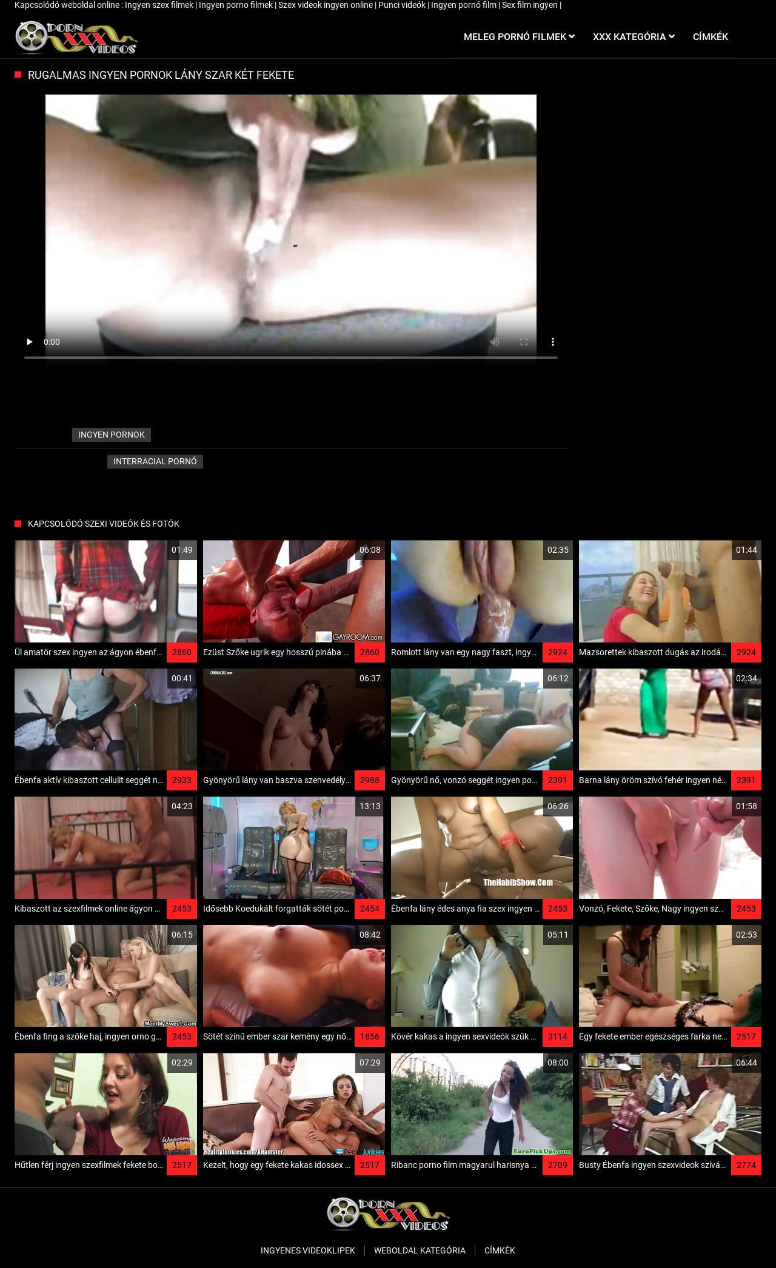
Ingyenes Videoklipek (308, 1250)
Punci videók (402, 5)
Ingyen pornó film (464, 5)
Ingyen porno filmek (237, 5)
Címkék (499, 1250)
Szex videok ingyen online (326, 5)
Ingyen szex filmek (160, 5)
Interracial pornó (155, 461)
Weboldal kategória (420, 1250)
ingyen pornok (111, 434)
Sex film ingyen (531, 5)
